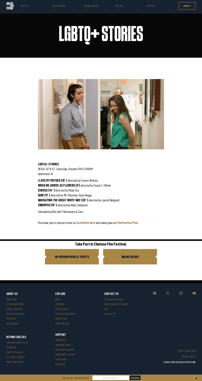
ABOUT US (24, 5)
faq (105, 308)
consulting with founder (116, 304)
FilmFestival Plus (127, 223)
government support (65, 354)
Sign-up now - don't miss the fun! (76, 377)
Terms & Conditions (186, 350)
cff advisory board (15, 304)
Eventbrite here (85, 223)
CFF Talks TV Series (15, 356)
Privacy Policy (189, 356)
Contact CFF (110, 313)
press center (61, 308)
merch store (61, 318)
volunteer (60, 364)
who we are (11, 299)
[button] (72, 256)
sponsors (11, 318)
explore (119, 5)
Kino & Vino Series (14, 361)
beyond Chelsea (91, 5)
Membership (60, 340)
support (151, 5)
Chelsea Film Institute (17, 342)
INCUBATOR (11, 347)
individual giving (63, 344)
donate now (60, 359)
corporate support (64, 349)
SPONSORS (60, 304)
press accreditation (65, 313)
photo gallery (62, 323)
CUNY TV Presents (14, 352)
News (57, 299)
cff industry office (113, 299)
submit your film (14, 308)
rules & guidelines (15, 313)
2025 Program (58, 5)
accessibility (12, 323)
